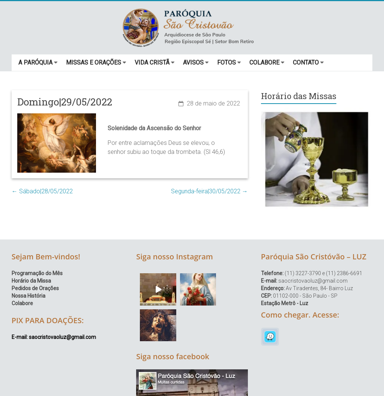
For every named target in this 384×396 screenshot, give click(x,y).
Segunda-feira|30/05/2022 (209, 191)
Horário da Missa (31, 281)
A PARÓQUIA (35, 62)
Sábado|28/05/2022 (42, 191)
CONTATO (306, 62)
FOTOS (226, 62)
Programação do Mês (37, 273)
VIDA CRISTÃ (152, 62)
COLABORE (264, 62)
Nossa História (28, 296)
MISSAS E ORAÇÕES (93, 62)
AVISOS (193, 62)
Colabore (22, 303)
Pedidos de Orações (35, 288)
